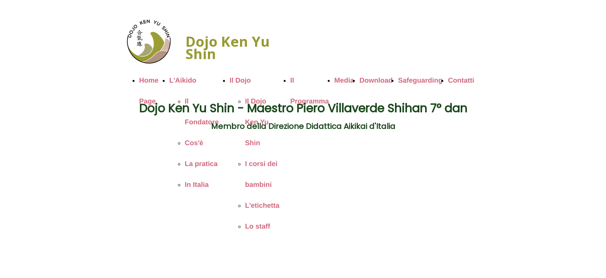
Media (344, 80)
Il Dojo (240, 80)
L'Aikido (182, 80)
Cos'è (194, 143)
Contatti (461, 80)
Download (376, 80)
